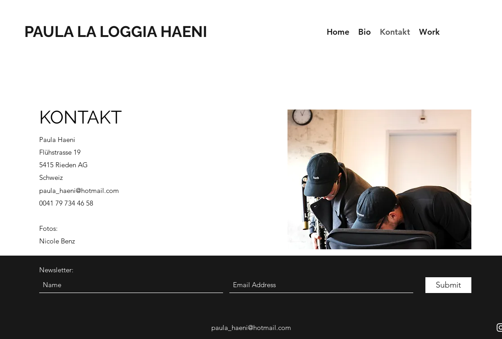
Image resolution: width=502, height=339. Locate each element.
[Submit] (448, 285)
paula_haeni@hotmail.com (79, 190)
